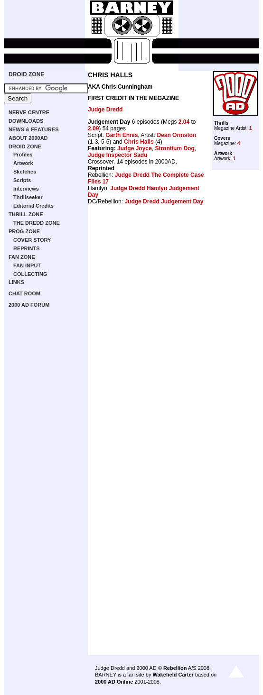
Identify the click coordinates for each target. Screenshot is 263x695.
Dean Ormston (176, 135)
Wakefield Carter (172, 674)
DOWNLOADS (26, 121)
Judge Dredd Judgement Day (163, 201)
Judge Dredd (105, 109)
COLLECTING (30, 274)
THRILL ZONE (26, 214)
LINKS (16, 282)
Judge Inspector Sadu (117, 155)
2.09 (93, 128)
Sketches (24, 171)
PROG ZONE (24, 231)
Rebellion (175, 668)
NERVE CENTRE (29, 112)
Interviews (26, 189)
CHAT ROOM (24, 293)
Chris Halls (139, 141)
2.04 (183, 122)
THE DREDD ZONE (36, 223)
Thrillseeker (28, 197)
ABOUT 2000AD (28, 138)
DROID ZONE (26, 74)
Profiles (22, 154)
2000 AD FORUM (29, 305)
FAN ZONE (22, 257)
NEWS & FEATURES (34, 129)
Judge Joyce (134, 148)
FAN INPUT (27, 265)
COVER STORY (32, 240)
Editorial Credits (33, 206)
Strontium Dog (174, 148)
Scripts (22, 180)
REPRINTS (26, 248)
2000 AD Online (114, 682)
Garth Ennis (121, 135)
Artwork (23, 163)
